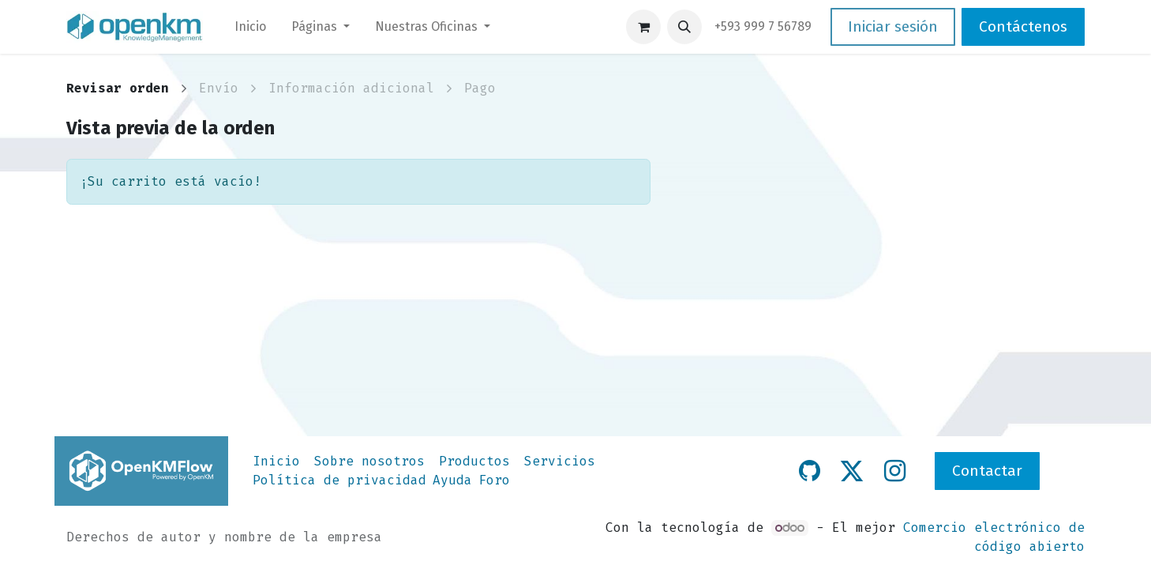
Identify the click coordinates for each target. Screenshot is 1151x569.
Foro (494, 480)
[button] (684, 26)
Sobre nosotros (369, 461)
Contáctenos (1023, 26)
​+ (763, 26)
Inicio (276, 461)
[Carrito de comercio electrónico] (643, 26)
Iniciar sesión (893, 26)
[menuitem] (250, 27)
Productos (474, 461)
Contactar (987, 471)
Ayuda (452, 480)
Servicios (559, 461)
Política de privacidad (339, 480)
